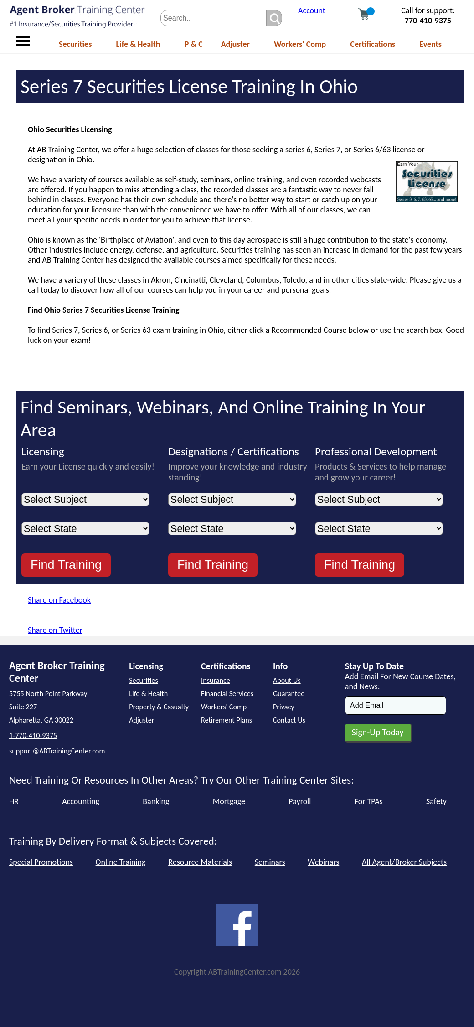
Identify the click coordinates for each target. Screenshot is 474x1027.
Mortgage (229, 801)
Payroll (300, 801)
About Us (287, 680)
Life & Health (138, 44)
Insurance (215, 680)
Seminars (270, 862)
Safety (436, 801)
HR (14, 801)
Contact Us (289, 720)
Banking (156, 801)
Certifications (372, 44)
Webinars (323, 862)
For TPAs (369, 801)
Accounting (80, 801)
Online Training (121, 862)
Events (430, 44)
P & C (194, 44)
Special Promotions (41, 862)
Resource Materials (200, 862)
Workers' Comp (300, 44)
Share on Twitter (55, 630)
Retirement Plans (226, 720)
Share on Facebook (59, 600)
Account (311, 10)
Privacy (283, 706)
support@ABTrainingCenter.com (57, 751)
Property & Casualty (159, 706)
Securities (75, 44)
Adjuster (235, 44)
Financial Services (227, 693)
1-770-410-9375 (33, 735)
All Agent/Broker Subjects (404, 862)
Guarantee (288, 693)
